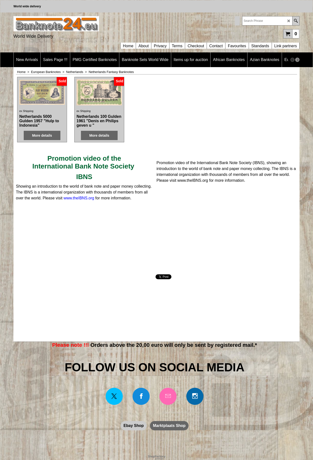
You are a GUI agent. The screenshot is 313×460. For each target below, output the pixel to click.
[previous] (292, 60)
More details (42, 135)
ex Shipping (26, 110)
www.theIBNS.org (79, 198)
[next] (297, 60)
